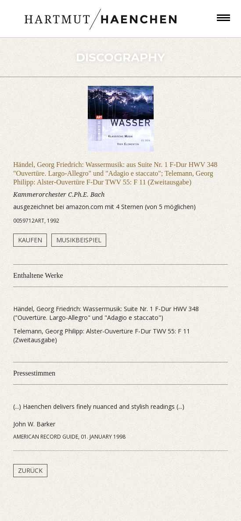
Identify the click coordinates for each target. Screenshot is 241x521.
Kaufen (30, 240)
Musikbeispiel (78, 240)
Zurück (30, 470)
